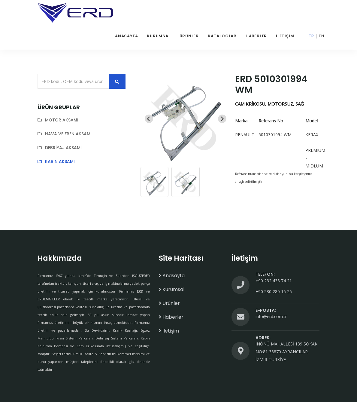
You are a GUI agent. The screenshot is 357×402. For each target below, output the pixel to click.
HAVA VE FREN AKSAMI (68, 134)
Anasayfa (126, 36)
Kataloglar (222, 36)
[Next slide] (222, 119)
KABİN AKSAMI (60, 161)
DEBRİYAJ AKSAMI (63, 148)
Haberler (256, 36)
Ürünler (189, 36)
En (321, 36)
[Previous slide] (149, 119)
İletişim (285, 36)
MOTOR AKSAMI (61, 120)
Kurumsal (158, 36)
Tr (311, 36)
